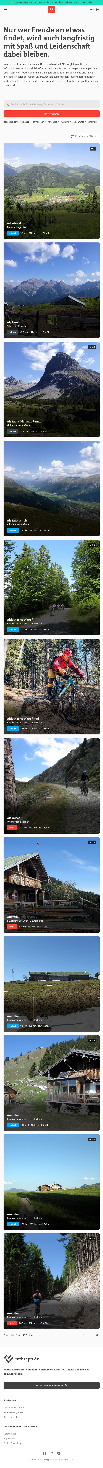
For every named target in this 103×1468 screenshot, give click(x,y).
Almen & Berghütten (14, 1412)
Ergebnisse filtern (83, 136)
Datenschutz (10, 1433)
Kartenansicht (10, 1417)
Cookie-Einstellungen (14, 1443)
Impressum (9, 1438)
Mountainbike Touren (14, 1407)
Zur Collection (86, 2)
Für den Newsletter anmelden (51, 1385)
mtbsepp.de (47, 1459)
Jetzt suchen (51, 114)
